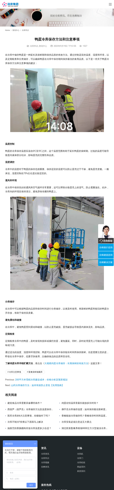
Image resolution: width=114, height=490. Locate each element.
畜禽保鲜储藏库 (35, 372)
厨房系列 (81, 471)
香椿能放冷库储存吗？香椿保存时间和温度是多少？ (85, 415)
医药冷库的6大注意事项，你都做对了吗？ (28, 415)
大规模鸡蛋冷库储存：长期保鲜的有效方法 (66, 363)
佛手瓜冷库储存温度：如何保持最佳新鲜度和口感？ (85, 409)
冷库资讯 (45, 454)
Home (7, 30)
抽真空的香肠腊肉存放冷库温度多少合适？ (29, 428)
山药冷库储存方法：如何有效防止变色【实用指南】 (37, 385)
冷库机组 (81, 462)
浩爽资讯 (45, 467)
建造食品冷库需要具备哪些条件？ (24, 403)
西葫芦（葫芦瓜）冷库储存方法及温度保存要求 (31, 409)
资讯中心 (43, 46)
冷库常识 (34, 46)
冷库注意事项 (15, 372)
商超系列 (81, 467)
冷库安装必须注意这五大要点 (77, 422)
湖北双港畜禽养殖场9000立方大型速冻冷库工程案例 (85, 428)
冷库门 (80, 458)
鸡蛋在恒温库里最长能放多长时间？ (80, 403)
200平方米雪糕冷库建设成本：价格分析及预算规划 (41, 379)
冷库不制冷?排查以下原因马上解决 (25, 422)
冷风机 (80, 454)
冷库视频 (45, 462)
